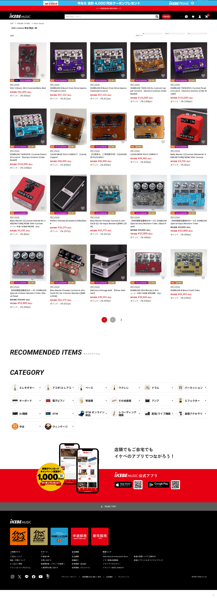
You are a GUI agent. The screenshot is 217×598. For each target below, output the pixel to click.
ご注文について (16, 564)
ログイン (191, 3)
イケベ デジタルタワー (112, 572)
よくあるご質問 (16, 572)
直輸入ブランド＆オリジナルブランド (148, 568)
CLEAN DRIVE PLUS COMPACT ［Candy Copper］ (68, 164)
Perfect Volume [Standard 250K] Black (68, 230)
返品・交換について (17, 568)
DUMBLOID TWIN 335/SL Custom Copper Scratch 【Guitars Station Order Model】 (148, 99)
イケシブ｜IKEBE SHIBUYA (113, 576)
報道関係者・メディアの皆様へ (53, 572)
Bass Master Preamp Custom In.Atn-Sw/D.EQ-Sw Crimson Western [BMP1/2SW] (68, 301)
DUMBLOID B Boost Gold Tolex (185, 298)
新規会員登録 (203, 3)
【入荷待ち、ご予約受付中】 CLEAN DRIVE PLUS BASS (108, 164)
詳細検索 (157, 24)
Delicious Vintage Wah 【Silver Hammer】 (107, 299)
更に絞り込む (127, 43)
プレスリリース (123, 585)
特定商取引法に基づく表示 (91, 585)
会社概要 (75, 564)
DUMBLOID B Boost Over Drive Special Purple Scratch (68, 97)
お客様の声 (45, 564)
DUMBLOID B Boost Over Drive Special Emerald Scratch (108, 97)
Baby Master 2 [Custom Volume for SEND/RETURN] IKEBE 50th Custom (188, 164)
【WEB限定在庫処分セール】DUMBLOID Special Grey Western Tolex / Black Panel (148, 231)
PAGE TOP (110, 514)
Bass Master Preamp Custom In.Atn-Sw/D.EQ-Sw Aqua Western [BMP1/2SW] (108, 231)
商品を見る (201, 591)
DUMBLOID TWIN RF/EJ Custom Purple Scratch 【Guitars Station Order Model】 (189, 99)
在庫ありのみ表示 (174, 43)
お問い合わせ (46, 568)
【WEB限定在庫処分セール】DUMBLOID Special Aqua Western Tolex (189, 230)
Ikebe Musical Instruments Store (115, 564)
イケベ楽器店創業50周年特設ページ (108, 15)
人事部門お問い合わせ (49, 576)
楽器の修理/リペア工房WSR (144, 564)
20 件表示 (193, 43)
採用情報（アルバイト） (81, 576)
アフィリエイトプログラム (20, 576)
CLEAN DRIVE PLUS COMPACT (144, 162)
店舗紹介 (75, 568)
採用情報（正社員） (79, 572)
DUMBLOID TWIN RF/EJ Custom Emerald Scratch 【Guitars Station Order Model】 (28, 165)
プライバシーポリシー (69, 585)
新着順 (147, 43)
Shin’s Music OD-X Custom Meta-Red (28, 96)
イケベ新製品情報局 (110, 568)
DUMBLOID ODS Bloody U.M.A (144, 298)
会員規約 (109, 585)
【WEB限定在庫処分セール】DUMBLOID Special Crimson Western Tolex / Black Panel (28, 301)
